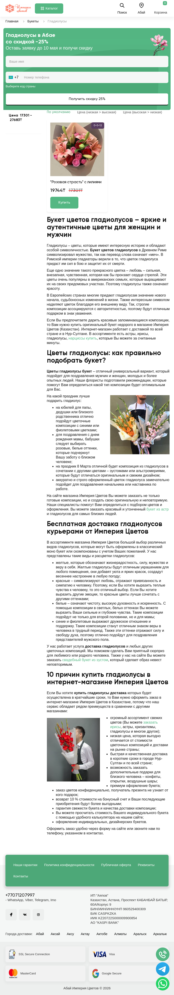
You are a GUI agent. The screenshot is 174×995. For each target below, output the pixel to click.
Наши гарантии (25, 865)
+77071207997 (20, 895)
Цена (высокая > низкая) (142, 112)
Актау (85, 934)
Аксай (55, 934)
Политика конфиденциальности (69, 865)
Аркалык (160, 934)
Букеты (33, 21)
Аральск (139, 934)
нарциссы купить (83, 338)
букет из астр (157, 509)
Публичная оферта (116, 865)
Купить (64, 202)
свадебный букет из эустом (85, 660)
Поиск (122, 8)
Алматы (120, 934)
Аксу (70, 934)
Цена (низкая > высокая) (96, 112)
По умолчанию (58, 112)
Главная (11, 21)
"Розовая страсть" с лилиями (76, 182)
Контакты (20, 876)
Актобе (102, 934)
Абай (40, 934)
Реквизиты (146, 865)
